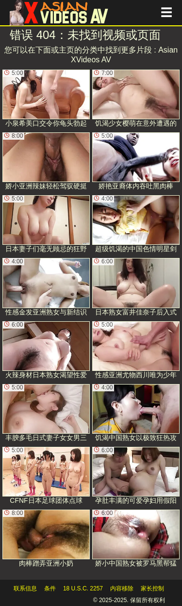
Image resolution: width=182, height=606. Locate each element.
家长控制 (152, 588)
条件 (50, 588)
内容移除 (121, 588)
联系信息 (25, 588)
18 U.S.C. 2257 (83, 588)
